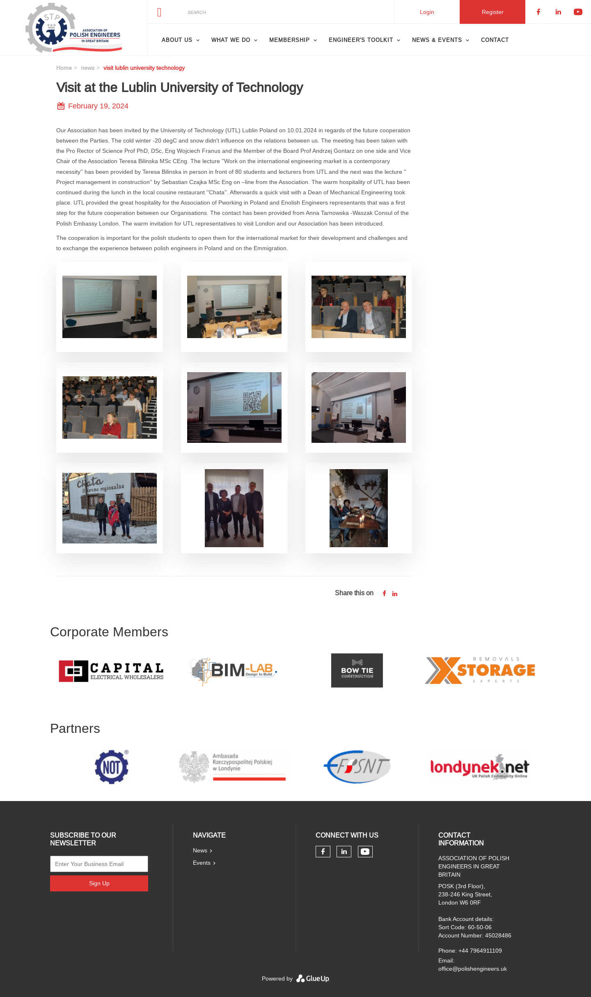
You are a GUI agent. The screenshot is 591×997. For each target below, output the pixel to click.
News (200, 850)
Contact (495, 40)
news (87, 67)
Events (202, 862)
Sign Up (99, 883)
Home (64, 67)
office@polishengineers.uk (472, 968)
